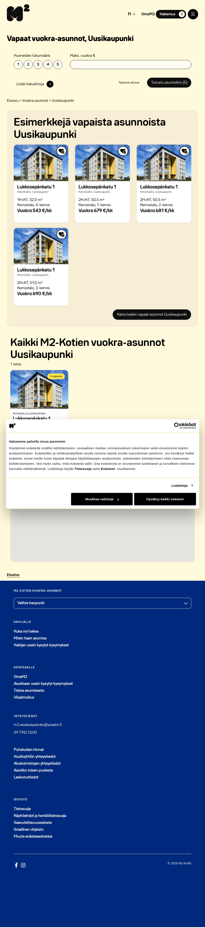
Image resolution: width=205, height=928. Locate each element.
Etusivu (13, 575)
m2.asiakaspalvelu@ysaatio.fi (38, 725)
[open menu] (193, 14)
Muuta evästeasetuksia (33, 837)
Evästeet (108, 469)
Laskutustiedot (26, 778)
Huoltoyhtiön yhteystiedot (35, 757)
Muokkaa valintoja (102, 499)
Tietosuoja (83, 469)
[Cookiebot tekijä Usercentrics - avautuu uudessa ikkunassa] (177, 425)
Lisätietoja (180, 485)
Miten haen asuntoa (30, 639)
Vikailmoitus (24, 698)
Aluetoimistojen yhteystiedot (37, 764)
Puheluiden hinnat (29, 750)
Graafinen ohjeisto (28, 830)
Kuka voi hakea (26, 632)
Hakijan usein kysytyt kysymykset (41, 646)
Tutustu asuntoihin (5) (169, 83)
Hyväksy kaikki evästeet (165, 499)
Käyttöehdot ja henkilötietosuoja (40, 816)
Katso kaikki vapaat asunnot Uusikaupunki (152, 315)
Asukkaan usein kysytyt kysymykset (43, 684)
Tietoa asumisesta (29, 691)
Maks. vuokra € (82, 56)
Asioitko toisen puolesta (33, 771)
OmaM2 (148, 14)
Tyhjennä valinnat (128, 83)
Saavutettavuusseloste (33, 823)
